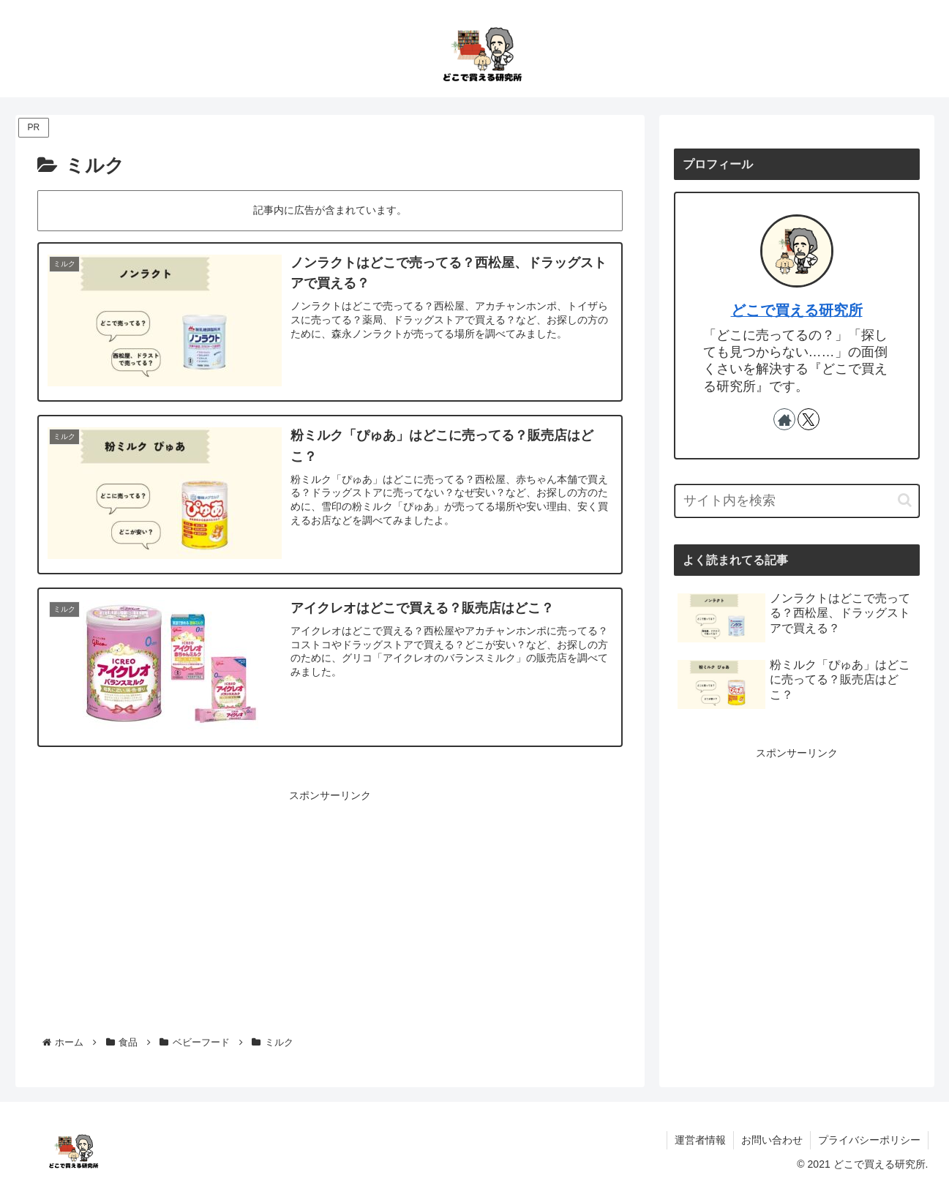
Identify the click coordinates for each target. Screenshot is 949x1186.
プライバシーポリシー (869, 1140)
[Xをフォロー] (808, 419)
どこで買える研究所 (797, 310)
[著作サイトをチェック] (784, 419)
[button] (905, 500)
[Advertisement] (330, 907)
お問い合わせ (772, 1140)
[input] (797, 501)
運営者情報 (700, 1140)
